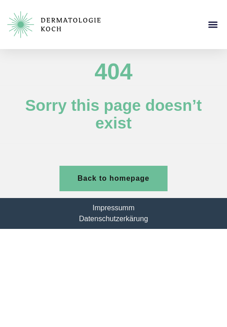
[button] (212, 24)
